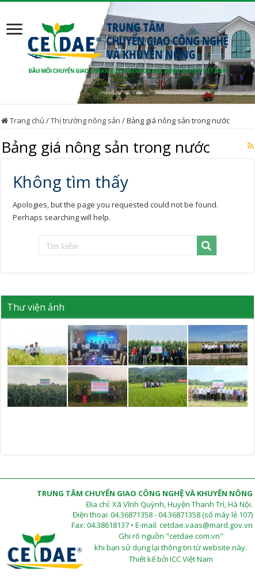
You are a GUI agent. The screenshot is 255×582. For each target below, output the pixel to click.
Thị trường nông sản (85, 120)
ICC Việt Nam (191, 559)
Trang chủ (22, 120)
